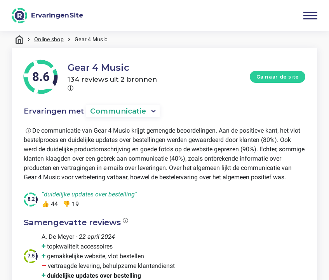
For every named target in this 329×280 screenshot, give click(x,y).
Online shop (49, 39)
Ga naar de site (277, 77)
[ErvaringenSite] (47, 15)
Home (19, 39)
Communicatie (118, 111)
